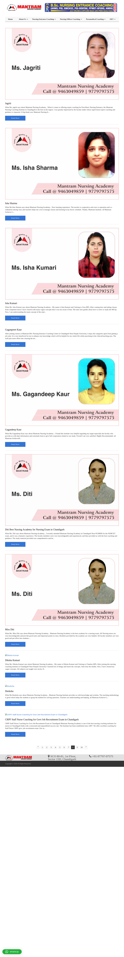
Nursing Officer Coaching (70, 19)
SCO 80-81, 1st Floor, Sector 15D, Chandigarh (62, 758)
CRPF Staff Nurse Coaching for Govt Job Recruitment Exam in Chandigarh (42, 719)
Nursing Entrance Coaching (43, 19)
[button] (12, 951)
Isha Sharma (11, 203)
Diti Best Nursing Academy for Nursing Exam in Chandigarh (34, 529)
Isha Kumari (11, 303)
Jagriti (8, 103)
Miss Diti (9, 629)
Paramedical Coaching (95, 19)
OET (112, 19)
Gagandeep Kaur (13, 429)
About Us (22, 19)
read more (15, 118)
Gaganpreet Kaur (13, 329)
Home (10, 19)
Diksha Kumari (12, 660)
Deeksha (9, 691)
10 (82, 747)
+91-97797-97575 (102, 756)
